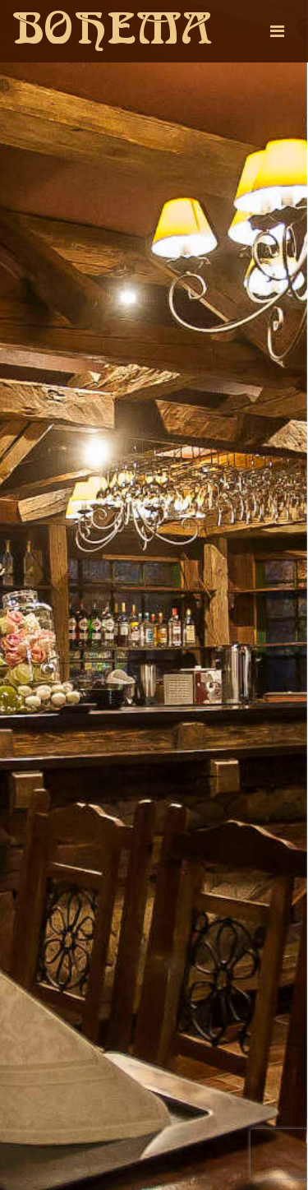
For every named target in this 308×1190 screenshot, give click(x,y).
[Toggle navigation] (277, 31)
